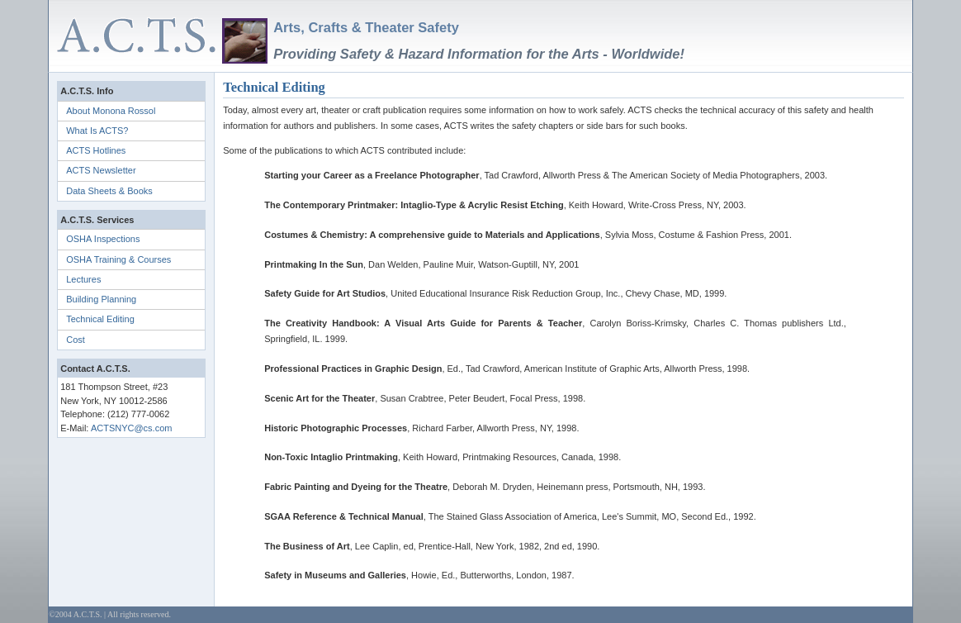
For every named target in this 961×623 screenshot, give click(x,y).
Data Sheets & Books (109, 191)
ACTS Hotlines (95, 150)
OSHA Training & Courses (118, 259)
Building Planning (101, 299)
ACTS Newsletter (100, 170)
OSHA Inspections (103, 239)
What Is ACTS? (97, 131)
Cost (75, 340)
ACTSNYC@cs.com (132, 428)
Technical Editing (100, 319)
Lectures (83, 279)
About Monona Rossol (110, 111)
